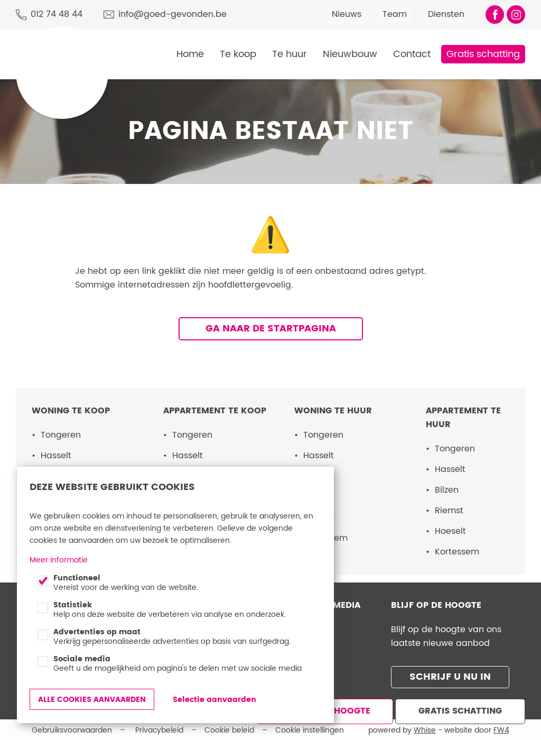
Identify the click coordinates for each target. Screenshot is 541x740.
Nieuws (346, 14)
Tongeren (61, 435)
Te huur (289, 54)
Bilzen (447, 490)
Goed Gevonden (59, 41)
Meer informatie (59, 560)
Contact (412, 54)
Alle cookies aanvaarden (92, 699)
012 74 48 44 (56, 14)
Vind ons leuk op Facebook (495, 14)
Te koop (238, 54)
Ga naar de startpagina (271, 328)
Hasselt (56, 455)
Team (395, 14)
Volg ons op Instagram (516, 14)
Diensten (446, 14)
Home (190, 54)
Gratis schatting (483, 54)
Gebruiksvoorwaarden (72, 729)
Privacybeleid (159, 729)
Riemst (449, 510)
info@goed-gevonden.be (172, 14)
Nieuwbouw (350, 54)
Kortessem (457, 552)
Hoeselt (450, 531)
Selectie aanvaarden (214, 699)
